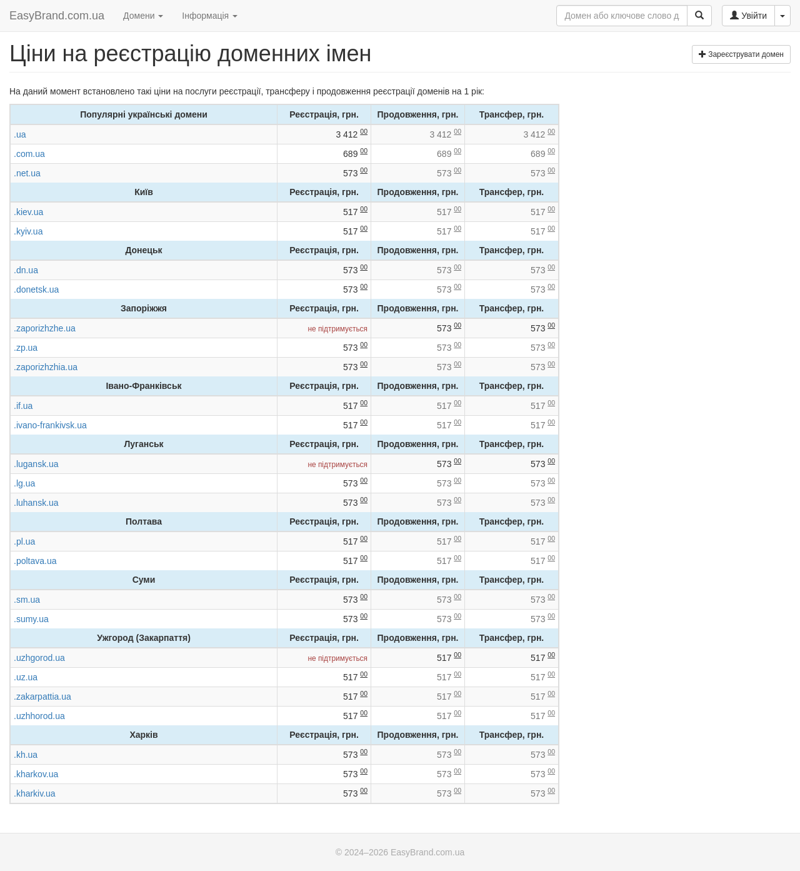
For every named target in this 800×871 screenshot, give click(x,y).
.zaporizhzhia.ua (46, 367)
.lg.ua (24, 483)
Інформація (210, 16)
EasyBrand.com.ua (56, 15)
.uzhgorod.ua (39, 658)
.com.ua (29, 154)
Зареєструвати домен (741, 54)
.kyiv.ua (28, 231)
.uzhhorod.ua (39, 716)
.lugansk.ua (36, 464)
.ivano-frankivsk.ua (50, 425)
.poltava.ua (35, 561)
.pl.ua (24, 541)
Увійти (748, 16)
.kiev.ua (28, 212)
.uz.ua (26, 677)
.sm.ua (27, 600)
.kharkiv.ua (35, 793)
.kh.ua (26, 755)
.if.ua (23, 406)
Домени (143, 16)
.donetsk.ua (36, 289)
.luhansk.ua (36, 503)
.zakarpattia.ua (42, 697)
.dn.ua (26, 270)
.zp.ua (26, 348)
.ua (20, 134)
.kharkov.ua (36, 774)
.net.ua (27, 173)
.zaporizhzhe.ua (45, 328)
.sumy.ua (31, 619)
